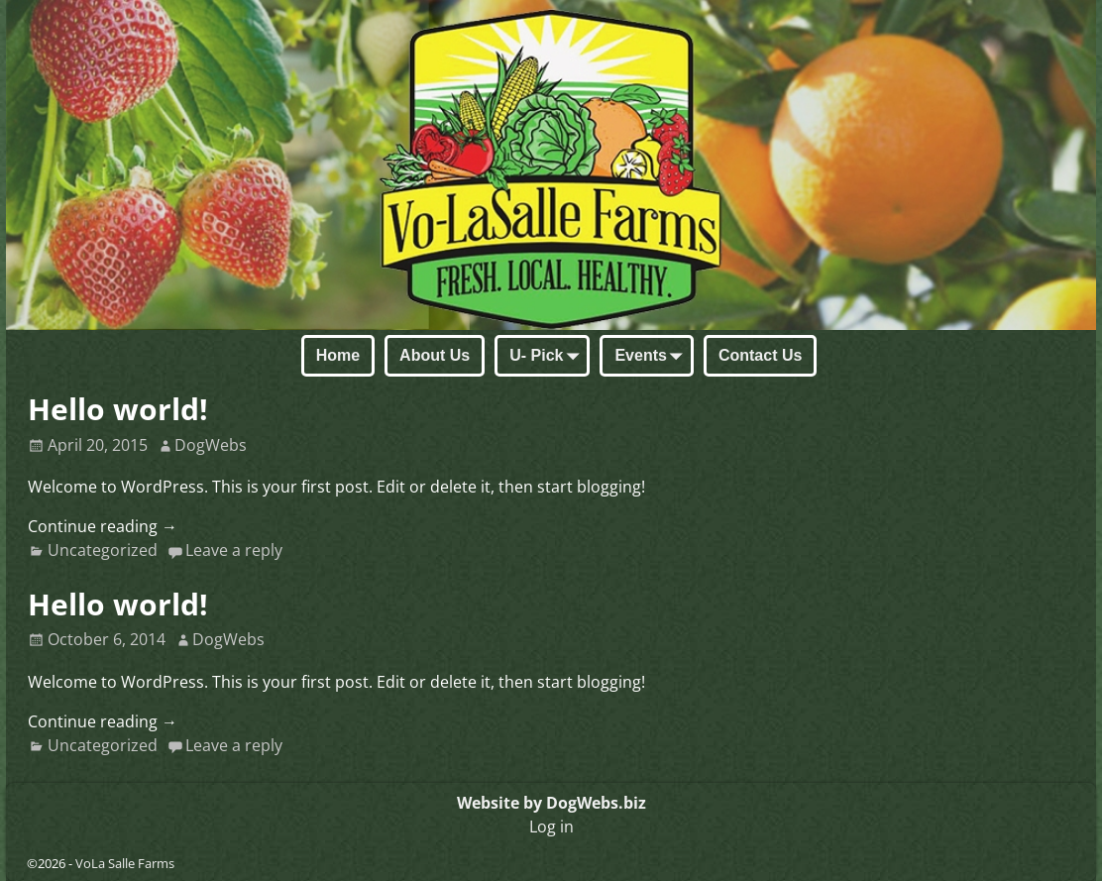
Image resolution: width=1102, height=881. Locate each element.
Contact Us (760, 355)
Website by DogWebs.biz (551, 803)
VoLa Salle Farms (124, 863)
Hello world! (118, 408)
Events (652, 357)
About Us (434, 355)
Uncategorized (103, 550)
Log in (551, 826)
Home (338, 355)
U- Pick (548, 357)
